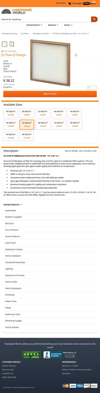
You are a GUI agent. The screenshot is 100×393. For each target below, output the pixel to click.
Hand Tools (10, 242)
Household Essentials (15, 262)
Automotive (10, 210)
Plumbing (9, 294)
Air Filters (25, 33)
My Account (61, 3)
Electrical (9, 223)
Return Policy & (69, 369)
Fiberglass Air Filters (41, 33)
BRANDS (52, 25)
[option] (11, 113)
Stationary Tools (12, 314)
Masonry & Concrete (14, 275)
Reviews (66, 373)
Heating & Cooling (9, 33)
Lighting (9, 268)
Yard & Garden (12, 327)
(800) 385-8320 (9, 377)
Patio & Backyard (13, 288)
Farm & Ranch (11, 229)
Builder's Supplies (13, 216)
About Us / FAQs (70, 365)
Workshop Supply (13, 320)
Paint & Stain (11, 281)
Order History (9, 365)
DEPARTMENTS (33, 25)
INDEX (67, 25)
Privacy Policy (85, 369)
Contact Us (7, 373)
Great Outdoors (12, 236)
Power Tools (11, 301)
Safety (8, 307)
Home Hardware (13, 255)
